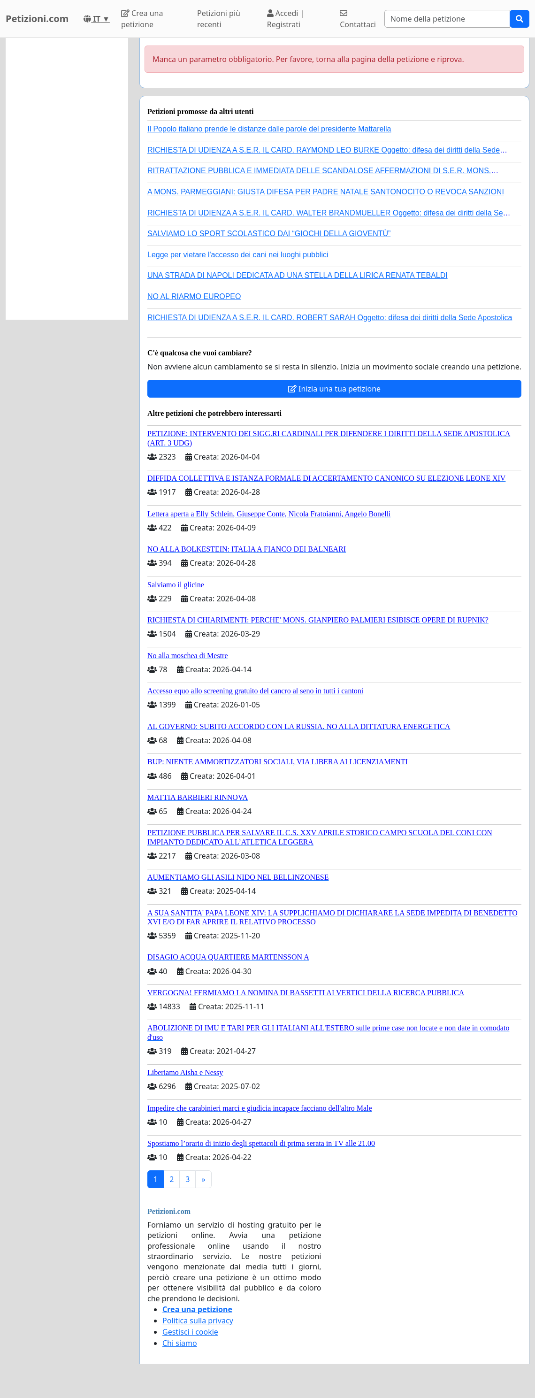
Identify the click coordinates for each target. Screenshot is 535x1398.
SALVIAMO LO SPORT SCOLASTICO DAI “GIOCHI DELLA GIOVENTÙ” (268, 234)
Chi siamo (179, 1343)
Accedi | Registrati (286, 19)
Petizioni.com (37, 18)
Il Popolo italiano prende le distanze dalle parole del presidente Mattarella (269, 129)
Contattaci (358, 19)
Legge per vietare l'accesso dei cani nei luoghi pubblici (238, 255)
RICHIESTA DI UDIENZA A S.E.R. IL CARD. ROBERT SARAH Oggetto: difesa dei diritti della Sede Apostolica (329, 318)
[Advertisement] (67, 179)
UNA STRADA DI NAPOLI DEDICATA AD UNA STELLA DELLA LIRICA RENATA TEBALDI (297, 275)
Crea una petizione (142, 19)
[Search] (447, 19)
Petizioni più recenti (218, 19)
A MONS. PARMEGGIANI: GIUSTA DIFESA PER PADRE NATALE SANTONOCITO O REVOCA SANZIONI (325, 192)
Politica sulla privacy (197, 1320)
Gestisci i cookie (190, 1332)
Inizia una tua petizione (334, 389)
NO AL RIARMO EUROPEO (194, 296)
